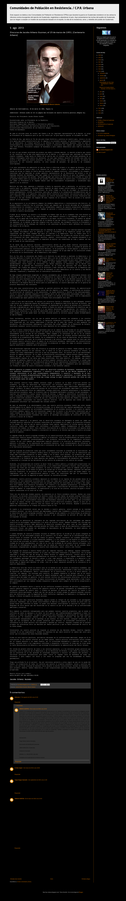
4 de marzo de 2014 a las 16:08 (31, 768)
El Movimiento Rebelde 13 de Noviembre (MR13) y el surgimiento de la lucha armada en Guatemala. (107, 231)
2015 (99, 66)
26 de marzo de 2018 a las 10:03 (33, 798)
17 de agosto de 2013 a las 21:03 (29, 697)
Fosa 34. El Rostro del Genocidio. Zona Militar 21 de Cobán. (111, 246)
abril (101, 98)
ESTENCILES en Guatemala (105, 124)
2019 (99, 57)
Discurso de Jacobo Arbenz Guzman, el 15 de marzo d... (107, 88)
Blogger (81, 892)
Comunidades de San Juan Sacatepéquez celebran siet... (106, 84)
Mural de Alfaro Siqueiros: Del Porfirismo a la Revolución (110, 309)
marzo (101, 101)
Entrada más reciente (16, 879)
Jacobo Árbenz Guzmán (21, 687)
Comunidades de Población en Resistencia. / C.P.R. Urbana (52, 8)
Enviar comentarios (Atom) (24, 881)
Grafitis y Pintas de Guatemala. (106, 120)
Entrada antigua (86, 879)
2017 (99, 62)
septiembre (103, 78)
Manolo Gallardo (31, 687)
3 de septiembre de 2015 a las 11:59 (37, 780)
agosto (102, 80)
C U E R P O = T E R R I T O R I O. (111, 323)
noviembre (103, 73)
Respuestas (19, 705)
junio (101, 94)
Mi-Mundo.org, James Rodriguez (106, 135)
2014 (99, 69)
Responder (17, 702)
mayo (101, 96)
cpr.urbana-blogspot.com (105, 149)
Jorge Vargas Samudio (21, 780)
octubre (102, 75)
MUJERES (101, 122)
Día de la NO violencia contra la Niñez (110, 260)
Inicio (51, 879)
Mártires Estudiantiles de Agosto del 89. (110, 179)
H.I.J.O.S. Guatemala (103, 133)
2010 (99, 113)
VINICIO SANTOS (24, 709)
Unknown (17, 697)
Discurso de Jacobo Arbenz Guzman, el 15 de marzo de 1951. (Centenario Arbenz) (110, 199)
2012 (99, 108)
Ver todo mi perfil (100, 152)
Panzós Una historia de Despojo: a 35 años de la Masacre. (109, 275)
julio (101, 91)
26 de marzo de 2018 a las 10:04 (38, 709)
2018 (99, 60)
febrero (102, 103)
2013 (99, 71)
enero (101, 105)
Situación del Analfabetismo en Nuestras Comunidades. (110, 215)
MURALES (101, 126)
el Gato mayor (18, 768)
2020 (99, 55)
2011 (99, 110)
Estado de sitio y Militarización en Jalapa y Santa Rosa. (110, 292)
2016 (99, 64)
